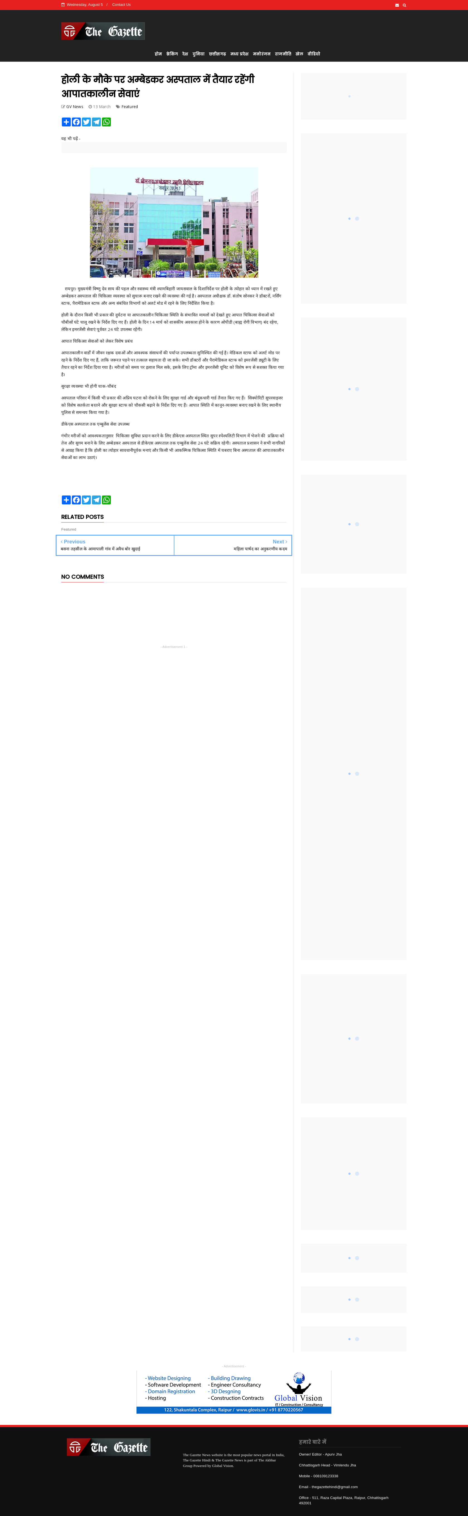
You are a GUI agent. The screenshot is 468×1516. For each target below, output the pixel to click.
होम (158, 54)
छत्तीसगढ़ (217, 54)
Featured (129, 106)
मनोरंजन (261, 54)
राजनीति (283, 54)
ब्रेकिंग (172, 54)
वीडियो (314, 54)
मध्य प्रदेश (239, 54)
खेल (299, 54)
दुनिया (198, 54)
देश (185, 54)
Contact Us (121, 5)
